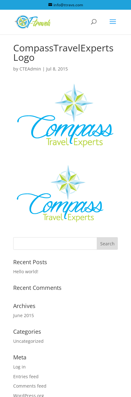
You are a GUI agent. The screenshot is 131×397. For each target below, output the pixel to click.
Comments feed (29, 386)
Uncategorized (28, 341)
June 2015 (23, 315)
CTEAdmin (30, 69)
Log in (19, 367)
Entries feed (26, 376)
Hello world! (25, 271)
